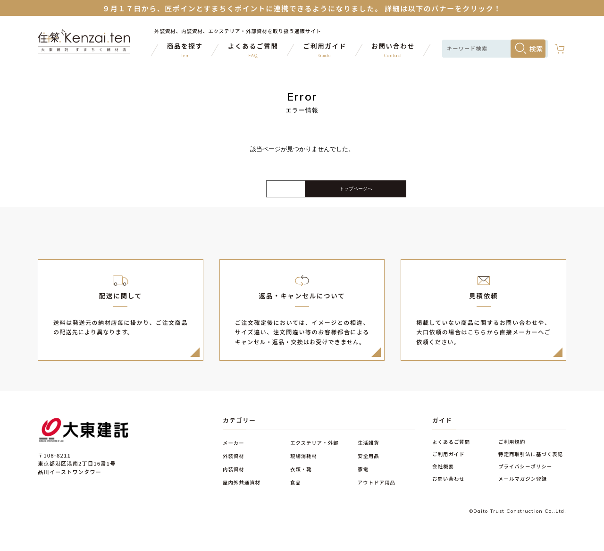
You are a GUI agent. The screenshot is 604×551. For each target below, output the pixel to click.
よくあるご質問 (451, 448)
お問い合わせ (448, 485)
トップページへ (380, 192)
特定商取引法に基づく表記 (530, 460)
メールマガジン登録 (522, 485)
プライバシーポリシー (525, 472)
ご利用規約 (511, 448)
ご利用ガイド (448, 460)
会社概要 (443, 472)
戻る (224, 192)
